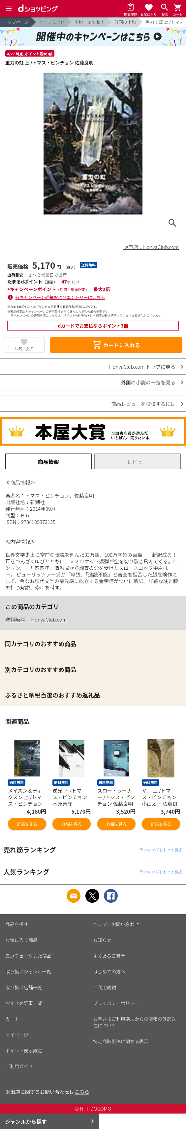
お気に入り (24, 348)
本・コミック (52, 22)
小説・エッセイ (90, 22)
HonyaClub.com (49, 619)
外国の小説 (125, 22)
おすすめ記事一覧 (23, 1003)
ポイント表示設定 (23, 1050)
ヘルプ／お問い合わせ (116, 924)
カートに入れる (116, 345)
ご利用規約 (104, 987)
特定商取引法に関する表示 (120, 1041)
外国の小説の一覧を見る (148, 382)
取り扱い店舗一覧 (23, 987)
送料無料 (15, 619)
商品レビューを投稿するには (143, 403)
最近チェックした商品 (28, 955)
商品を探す (16, 924)
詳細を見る (27, 824)
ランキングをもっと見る (161, 849)
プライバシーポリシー (116, 1003)
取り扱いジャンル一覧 (28, 971)
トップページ (16, 22)
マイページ (16, 1034)
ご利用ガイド (19, 1066)
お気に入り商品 (21, 940)
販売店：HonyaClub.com (151, 246)
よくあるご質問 (109, 955)
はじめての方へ (109, 971)
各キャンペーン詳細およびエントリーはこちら (60, 297)
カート (12, 1019)
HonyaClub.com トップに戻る (142, 366)
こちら (82, 1091)
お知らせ (102, 940)
